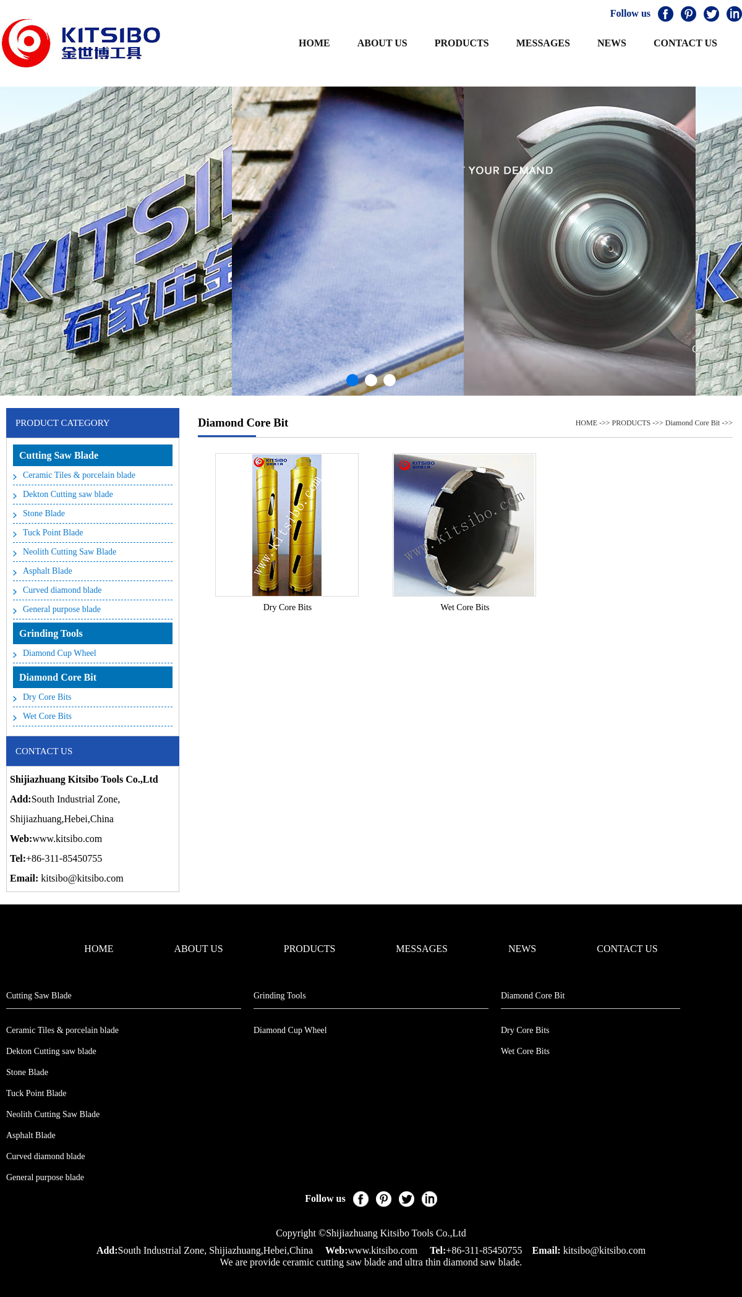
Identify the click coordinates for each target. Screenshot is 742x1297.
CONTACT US (685, 43)
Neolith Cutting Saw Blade (69, 551)
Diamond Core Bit (57, 677)
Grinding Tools (51, 633)
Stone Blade (44, 513)
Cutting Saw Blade (58, 455)
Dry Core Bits (47, 697)
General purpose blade (62, 609)
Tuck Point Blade (53, 532)
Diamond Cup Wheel (59, 653)
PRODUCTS (462, 43)
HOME (314, 43)
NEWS (611, 43)
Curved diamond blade (62, 590)
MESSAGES (543, 43)
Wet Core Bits (47, 716)
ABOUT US (382, 43)
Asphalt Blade (47, 571)
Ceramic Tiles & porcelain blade (79, 475)
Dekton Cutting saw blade (68, 494)
